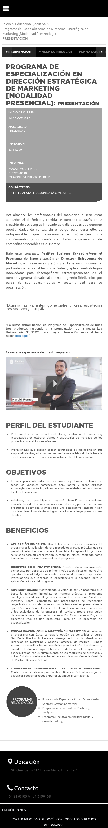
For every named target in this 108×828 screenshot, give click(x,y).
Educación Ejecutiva (30, 24)
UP (56, 8)
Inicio (6, 24)
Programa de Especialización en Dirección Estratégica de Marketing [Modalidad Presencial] (45, 31)
